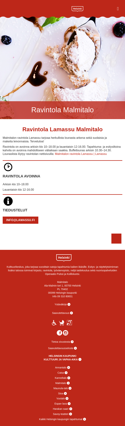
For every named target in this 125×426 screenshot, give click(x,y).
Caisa (60, 372)
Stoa (60, 393)
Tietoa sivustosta (60, 341)
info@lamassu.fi (20, 220)
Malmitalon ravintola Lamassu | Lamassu (81, 153)
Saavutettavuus (60, 313)
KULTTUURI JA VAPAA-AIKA (61, 359)
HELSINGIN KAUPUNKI (62, 355)
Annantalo (60, 367)
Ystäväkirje (61, 304)
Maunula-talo (61, 388)
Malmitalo (32, 8)
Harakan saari (60, 408)
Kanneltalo (61, 377)
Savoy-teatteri (60, 414)
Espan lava (60, 403)
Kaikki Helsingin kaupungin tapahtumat (60, 419)
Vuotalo (61, 398)
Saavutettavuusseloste (60, 348)
